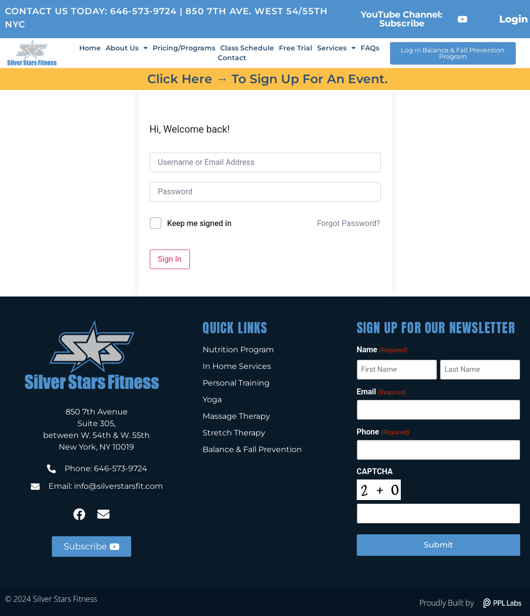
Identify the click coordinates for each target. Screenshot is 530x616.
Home (90, 48)
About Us (127, 48)
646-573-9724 (143, 11)
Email (381, 391)
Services (336, 48)
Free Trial (295, 48)
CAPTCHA (375, 471)
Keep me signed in (199, 223)
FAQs (370, 48)
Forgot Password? (348, 223)
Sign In (170, 259)
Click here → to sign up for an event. (267, 78)
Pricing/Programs (184, 48)
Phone (383, 431)
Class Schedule (247, 48)
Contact (232, 57)
